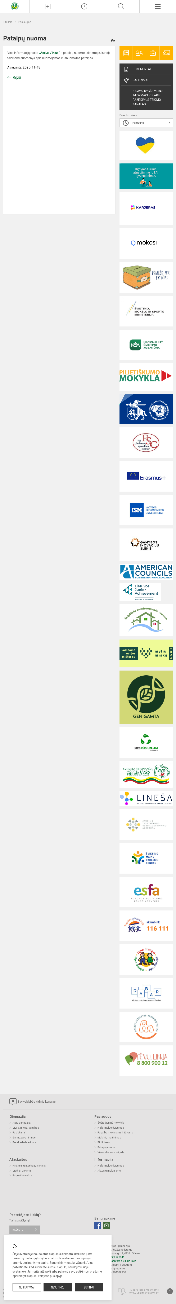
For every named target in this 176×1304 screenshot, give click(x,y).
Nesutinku (57, 1287)
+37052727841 (115, 1257)
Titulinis (8, 21)
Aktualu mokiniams (109, 1170)
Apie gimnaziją (22, 1122)
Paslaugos (24, 21)
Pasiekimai (135, 80)
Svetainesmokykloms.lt (144, 1293)
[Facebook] (97, 1225)
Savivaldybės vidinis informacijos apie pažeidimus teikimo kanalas (148, 97)
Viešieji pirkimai (22, 1170)
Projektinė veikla (22, 1175)
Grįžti (17, 78)
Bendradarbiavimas (24, 1142)
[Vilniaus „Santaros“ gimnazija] (14, 6)
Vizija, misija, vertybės (26, 1127)
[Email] (106, 1225)
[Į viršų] (170, 1291)
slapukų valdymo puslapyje (45, 1276)
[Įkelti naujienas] (48, 6)
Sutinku (89, 1287)
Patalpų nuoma (107, 1147)
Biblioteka (104, 1142)
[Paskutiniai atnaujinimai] (84, 6)
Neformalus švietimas (111, 1127)
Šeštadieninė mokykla (111, 1122)
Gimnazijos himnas (24, 1137)
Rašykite (18, 1229)
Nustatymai (27, 1287)
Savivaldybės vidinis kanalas (32, 1101)
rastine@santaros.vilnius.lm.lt (118, 1261)
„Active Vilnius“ (49, 53)
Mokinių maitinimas (109, 1137)
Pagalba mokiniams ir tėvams (115, 1132)
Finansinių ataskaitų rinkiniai (29, 1165)
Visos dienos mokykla (111, 1152)
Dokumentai (137, 69)
